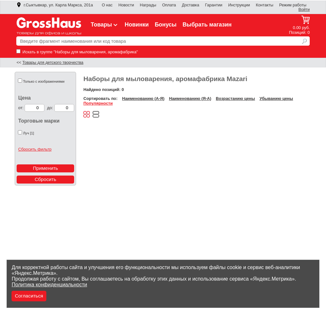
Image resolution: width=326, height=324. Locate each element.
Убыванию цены (276, 98)
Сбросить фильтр (34, 149)
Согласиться (29, 295)
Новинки (137, 24)
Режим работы (292, 5)
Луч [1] (28, 133)
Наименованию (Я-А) (190, 98)
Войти (304, 9)
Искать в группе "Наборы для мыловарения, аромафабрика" (77, 51)
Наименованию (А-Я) (143, 98)
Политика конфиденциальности (49, 284)
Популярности (98, 103)
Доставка (190, 5)
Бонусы (165, 24)
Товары (105, 24)
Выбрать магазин (207, 24)
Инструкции (239, 5)
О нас (107, 5)
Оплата (169, 5)
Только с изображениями (44, 81)
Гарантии (213, 5)
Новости (126, 5)
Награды (148, 5)
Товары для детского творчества (52, 62)
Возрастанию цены (235, 98)
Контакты (264, 5)
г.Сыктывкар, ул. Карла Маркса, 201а (54, 5)
